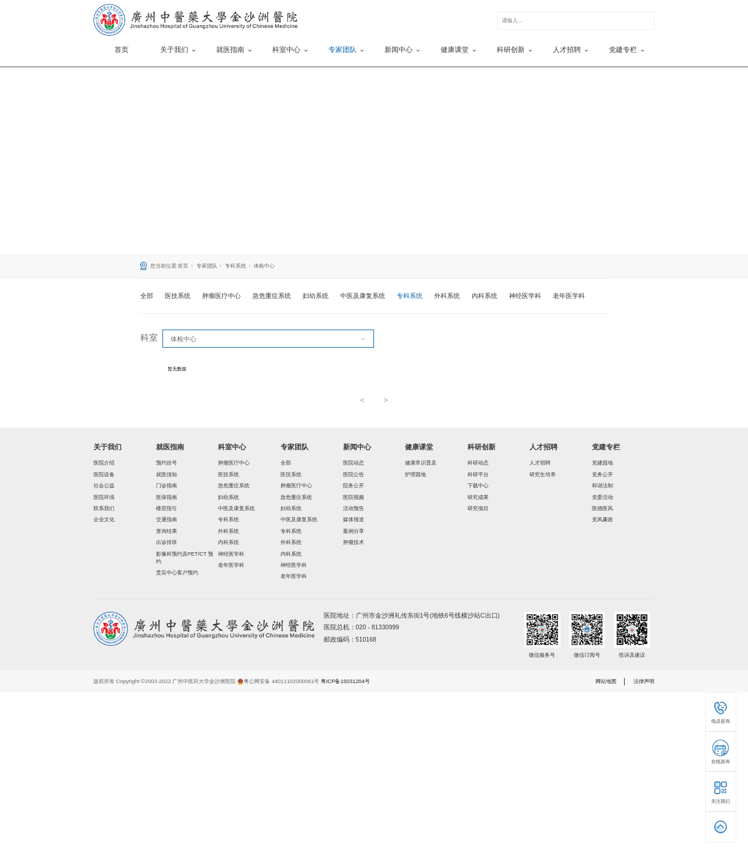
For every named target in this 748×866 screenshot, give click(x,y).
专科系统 (235, 266)
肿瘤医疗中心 (221, 295)
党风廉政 (602, 519)
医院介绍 (104, 463)
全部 (146, 295)
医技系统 (178, 295)
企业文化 (104, 519)
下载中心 (478, 486)
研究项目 (478, 508)
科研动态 (478, 463)
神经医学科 (525, 295)
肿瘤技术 (353, 542)
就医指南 (170, 447)
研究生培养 (542, 474)
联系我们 (104, 508)
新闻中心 (357, 447)
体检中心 (264, 266)
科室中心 (232, 447)
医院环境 (104, 497)
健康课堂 (419, 447)
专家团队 (206, 266)
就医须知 (166, 474)
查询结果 (166, 531)
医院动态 (353, 463)
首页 (122, 50)
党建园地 (602, 463)
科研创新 (482, 447)
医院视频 (353, 497)
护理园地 (415, 474)
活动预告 (353, 508)
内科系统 (484, 295)
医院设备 (104, 474)
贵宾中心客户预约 (177, 573)
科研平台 (478, 474)
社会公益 (104, 486)
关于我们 (108, 447)
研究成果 (478, 497)
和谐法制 (602, 486)
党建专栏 (606, 447)
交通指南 (166, 519)
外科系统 (447, 295)
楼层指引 (166, 508)
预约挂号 (166, 463)
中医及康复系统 (362, 295)
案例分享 (353, 531)
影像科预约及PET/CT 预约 (185, 557)
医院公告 (353, 474)
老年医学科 (569, 295)
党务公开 (602, 474)
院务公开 (353, 486)
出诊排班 (166, 542)
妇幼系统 (315, 295)
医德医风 (602, 508)
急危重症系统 (271, 295)
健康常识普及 (421, 463)
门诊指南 (166, 486)
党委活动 (602, 497)
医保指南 (166, 497)
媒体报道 (353, 519)
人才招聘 (543, 447)
